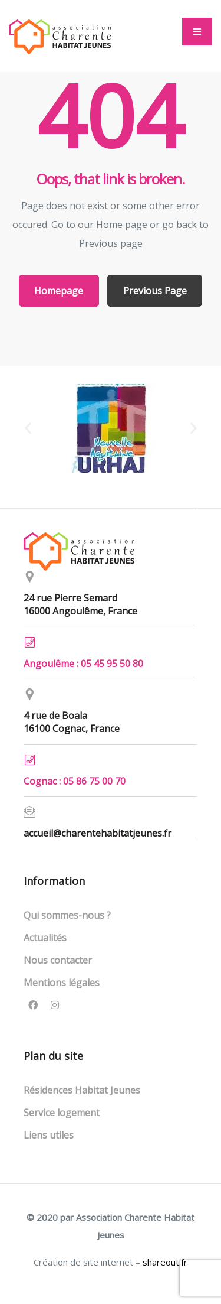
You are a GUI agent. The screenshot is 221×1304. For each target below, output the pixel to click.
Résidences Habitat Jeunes (82, 1090)
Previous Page (155, 290)
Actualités (45, 937)
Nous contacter (58, 960)
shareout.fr (165, 1262)
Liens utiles (49, 1135)
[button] (197, 31)
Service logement (62, 1112)
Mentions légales (62, 982)
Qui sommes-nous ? (67, 915)
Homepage (58, 290)
